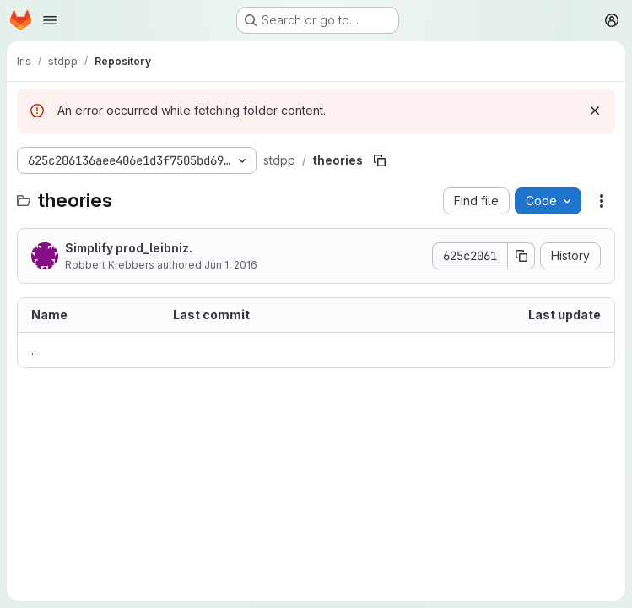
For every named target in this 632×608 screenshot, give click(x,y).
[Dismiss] (595, 110)
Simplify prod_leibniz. (128, 248)
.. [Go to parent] (33, 350)
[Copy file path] (379, 160)
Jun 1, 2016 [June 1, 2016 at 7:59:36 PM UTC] (230, 264)
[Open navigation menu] (49, 20)
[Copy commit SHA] (521, 255)
